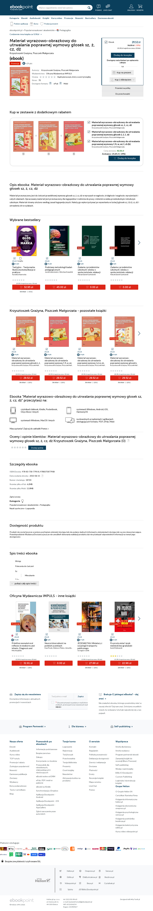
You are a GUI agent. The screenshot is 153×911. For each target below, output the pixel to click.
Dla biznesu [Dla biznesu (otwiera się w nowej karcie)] (78, 726)
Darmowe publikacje (18, 774)
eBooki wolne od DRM (45, 776)
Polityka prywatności (98, 754)
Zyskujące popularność (19, 766)
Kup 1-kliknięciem (123, 79)
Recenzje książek (96, 778)
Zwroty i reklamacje (97, 762)
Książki (46, 18)
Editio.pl (70, 877)
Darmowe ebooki (106, 18)
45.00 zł (61, 287)
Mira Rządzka (17, 650)
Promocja (15, 63)
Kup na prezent (124, 72)
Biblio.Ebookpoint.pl (90, 889)
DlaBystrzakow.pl (90, 877)
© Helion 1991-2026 (17, 905)
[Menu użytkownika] (131, 7)
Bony (36, 24)
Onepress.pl (90, 871)
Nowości (79, 18)
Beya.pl (90, 883)
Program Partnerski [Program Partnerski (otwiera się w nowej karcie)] (33, 726)
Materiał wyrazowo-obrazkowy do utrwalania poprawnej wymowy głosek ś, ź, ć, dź (116, 133)
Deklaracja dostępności (99, 758)
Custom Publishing (124, 776)
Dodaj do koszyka (123, 55)
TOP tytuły (15, 758)
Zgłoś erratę (15, 497)
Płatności (93, 770)
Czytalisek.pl (109, 883)
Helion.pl (70, 871)
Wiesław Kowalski (66, 272)
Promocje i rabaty (17, 762)
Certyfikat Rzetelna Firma (127, 795)
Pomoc (44, 428)
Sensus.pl (109, 871)
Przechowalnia (69, 758)
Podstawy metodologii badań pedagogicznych (58, 268)
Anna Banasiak (70, 648)
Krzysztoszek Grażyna (50, 70)
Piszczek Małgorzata (70, 70)
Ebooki (24, 18)
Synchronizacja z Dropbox (47, 790)
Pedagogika (45, 505)
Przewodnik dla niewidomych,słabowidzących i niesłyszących (43, 769)
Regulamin (93, 750)
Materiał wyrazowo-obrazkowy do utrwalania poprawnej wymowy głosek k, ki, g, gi (123, 362)
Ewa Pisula (48, 648)
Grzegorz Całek (83, 650)
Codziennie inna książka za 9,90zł (24, 34)
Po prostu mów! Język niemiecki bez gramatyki (121, 644)
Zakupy (39, 757)
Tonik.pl (137, 899)
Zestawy (13, 778)
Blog (12, 794)
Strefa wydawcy (122, 750)
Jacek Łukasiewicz (52, 272)
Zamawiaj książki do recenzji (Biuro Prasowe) (126, 759)
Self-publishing (122, 765)
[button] (139, 243)
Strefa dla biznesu (123, 747)
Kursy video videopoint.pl (127, 831)
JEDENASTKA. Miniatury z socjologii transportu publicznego (89, 645)
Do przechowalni (123, 94)
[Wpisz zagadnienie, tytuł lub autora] (61, 7)
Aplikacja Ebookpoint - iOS (47, 801)
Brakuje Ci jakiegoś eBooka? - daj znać (118, 696)
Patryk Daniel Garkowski (87, 274)
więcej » (58, 707)
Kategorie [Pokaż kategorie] (14, 18)
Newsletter (68, 774)
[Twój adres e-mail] (62, 696)
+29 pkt (28, 63)
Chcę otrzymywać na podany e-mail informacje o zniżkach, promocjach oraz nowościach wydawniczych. (73, 704)
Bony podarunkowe (18, 786)
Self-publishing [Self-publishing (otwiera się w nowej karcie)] (122, 726)
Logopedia (30, 508)
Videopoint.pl (70, 883)
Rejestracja (67, 750)
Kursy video (56, 18)
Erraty (91, 774)
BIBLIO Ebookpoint (124, 773)
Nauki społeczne (17, 508)
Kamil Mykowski (116, 648)
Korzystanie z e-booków (46, 761)
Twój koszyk (68, 754)
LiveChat (93, 786)
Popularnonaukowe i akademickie (24, 505)
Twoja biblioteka (70, 762)
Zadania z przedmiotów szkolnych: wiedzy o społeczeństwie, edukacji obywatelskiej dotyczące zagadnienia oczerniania (121, 272)
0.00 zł (93, 287)
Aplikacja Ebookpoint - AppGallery (45, 806)
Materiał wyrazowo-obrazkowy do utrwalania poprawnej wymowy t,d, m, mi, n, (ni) (90, 362)
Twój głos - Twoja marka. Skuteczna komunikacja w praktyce (23, 269)
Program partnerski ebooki (127, 754)
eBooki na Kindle (43, 787)
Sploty (70, 889)
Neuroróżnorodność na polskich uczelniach (55, 644)
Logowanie (67, 747)
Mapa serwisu (95, 782)
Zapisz (81, 696)
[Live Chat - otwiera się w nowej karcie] (107, 7)
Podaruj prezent (51, 24)
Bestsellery (90, 18)
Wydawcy (14, 782)
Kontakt (92, 747)
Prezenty (67, 766)
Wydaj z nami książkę (124, 769)
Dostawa (93, 766)
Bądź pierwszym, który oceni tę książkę (74, 77)
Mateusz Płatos (59, 648)
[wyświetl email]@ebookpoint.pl (80, 902)
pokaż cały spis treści (25, 583)
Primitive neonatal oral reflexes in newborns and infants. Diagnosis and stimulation (23, 647)
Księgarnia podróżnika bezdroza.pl (125, 819)
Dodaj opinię (37, 447)
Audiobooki (35, 18)
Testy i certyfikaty (17, 790)
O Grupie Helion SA (124, 791)
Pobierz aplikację (21, 24)
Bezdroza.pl (109, 877)
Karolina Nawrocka (19, 274)
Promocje (68, 18)
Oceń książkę (68, 770)
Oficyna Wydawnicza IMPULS (59, 73)
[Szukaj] (89, 7)
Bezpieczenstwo (43, 753)
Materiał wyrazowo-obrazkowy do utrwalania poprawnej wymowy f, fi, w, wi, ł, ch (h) (116, 142)
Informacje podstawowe (46, 749)
